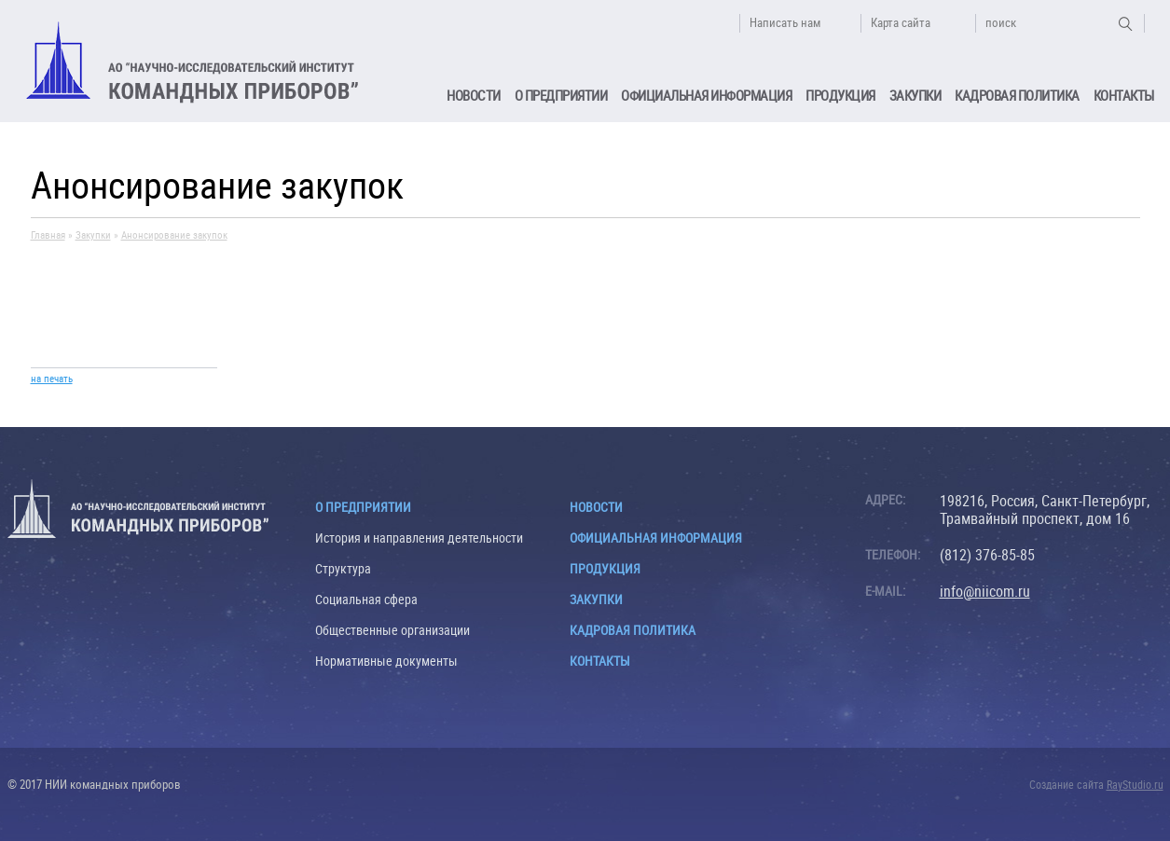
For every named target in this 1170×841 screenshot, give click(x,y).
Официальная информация (706, 96)
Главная (48, 235)
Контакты (1124, 96)
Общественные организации (392, 630)
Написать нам (785, 23)
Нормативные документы (386, 661)
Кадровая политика (1017, 96)
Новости (474, 96)
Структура (343, 568)
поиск (1000, 23)
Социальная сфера (366, 599)
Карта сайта (900, 23)
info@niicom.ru (985, 591)
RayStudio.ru (1135, 785)
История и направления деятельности (419, 538)
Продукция (840, 96)
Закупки (915, 96)
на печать (52, 379)
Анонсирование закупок (174, 235)
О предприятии (561, 96)
